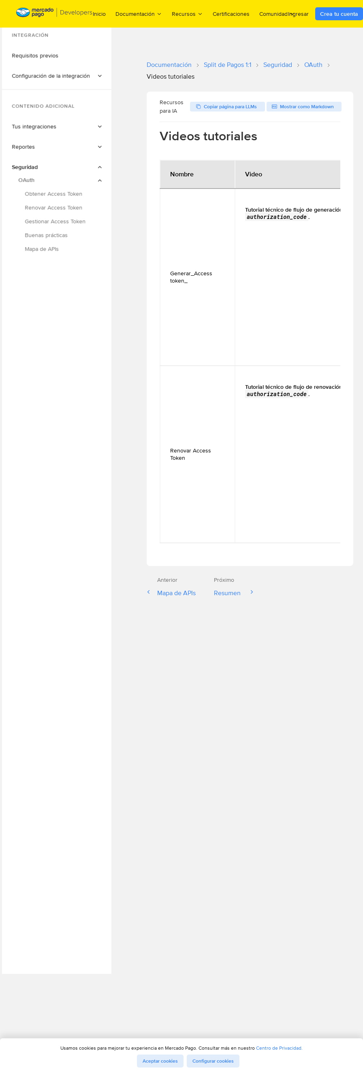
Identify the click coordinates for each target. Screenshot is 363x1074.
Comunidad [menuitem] (277, 14)
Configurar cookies (213, 1061)
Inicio (99, 14)
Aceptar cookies (160, 1061)
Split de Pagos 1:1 (227, 64)
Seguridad (277, 64)
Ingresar (298, 14)
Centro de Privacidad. (279, 1047)
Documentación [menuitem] (138, 14)
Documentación (169, 64)
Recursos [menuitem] (187, 14)
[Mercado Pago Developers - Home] (54, 14)
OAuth (313, 64)
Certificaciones (231, 14)
